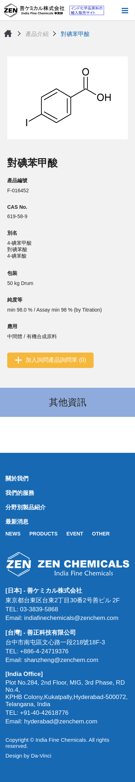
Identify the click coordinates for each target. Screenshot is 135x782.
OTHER (101, 534)
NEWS (13, 534)
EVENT (74, 534)
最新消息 (16, 522)
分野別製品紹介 (25, 507)
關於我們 (16, 478)
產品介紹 (37, 34)
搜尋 (113, 10)
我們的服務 (19, 493)
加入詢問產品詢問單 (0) (56, 360)
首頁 (8, 33)
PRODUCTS (43, 534)
